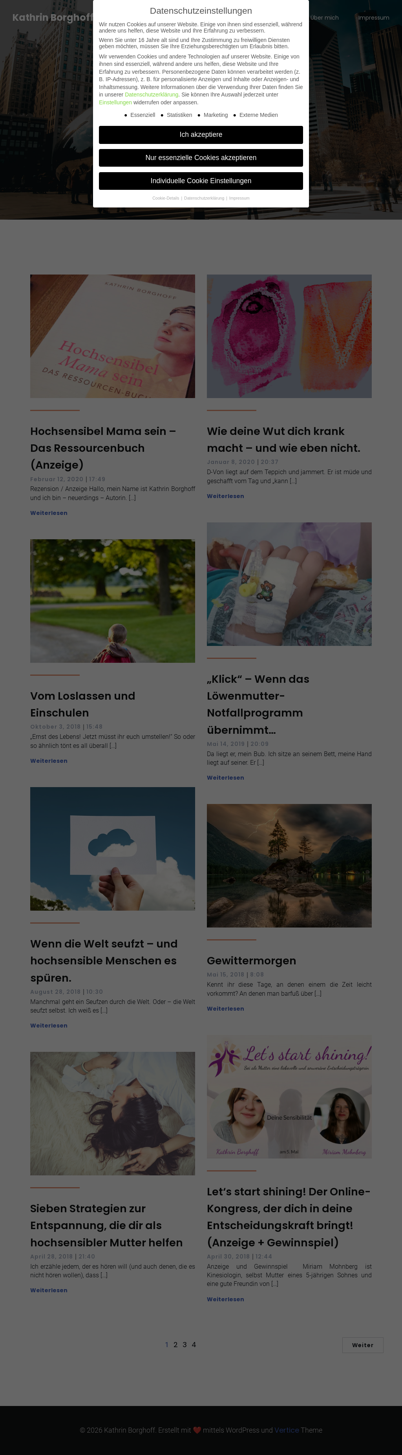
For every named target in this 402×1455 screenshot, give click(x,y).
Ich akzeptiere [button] (201, 134)
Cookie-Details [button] (166, 198)
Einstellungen (115, 102)
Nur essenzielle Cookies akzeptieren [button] (200, 158)
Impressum (239, 198)
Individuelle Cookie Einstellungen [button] (201, 181)
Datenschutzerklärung (151, 94)
